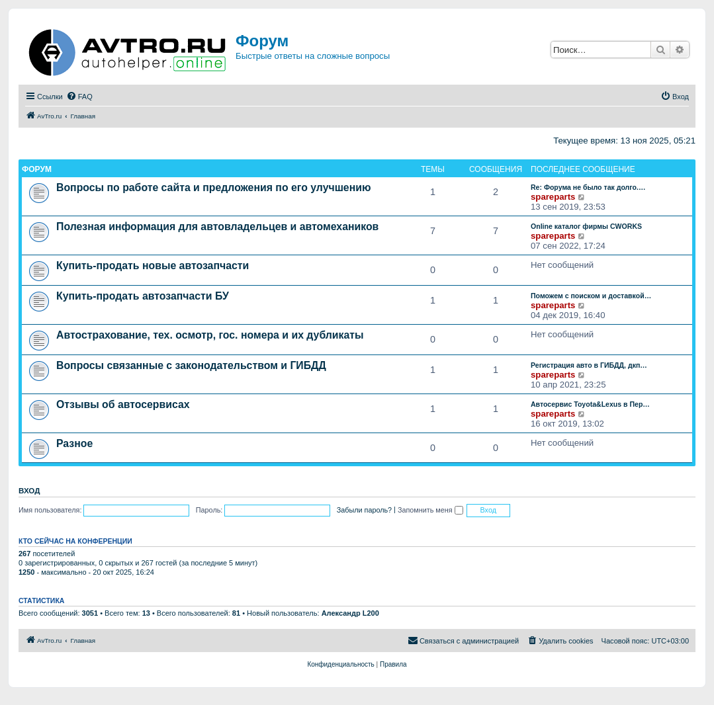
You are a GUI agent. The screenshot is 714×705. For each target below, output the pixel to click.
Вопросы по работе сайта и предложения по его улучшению (213, 187)
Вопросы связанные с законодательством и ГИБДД (191, 365)
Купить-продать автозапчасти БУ (142, 296)
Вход (29, 491)
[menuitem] (79, 96)
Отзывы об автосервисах (123, 404)
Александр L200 (350, 613)
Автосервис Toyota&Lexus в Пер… (590, 404)
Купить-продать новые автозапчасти (152, 265)
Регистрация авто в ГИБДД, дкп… (589, 365)
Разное (74, 443)
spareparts (553, 197)
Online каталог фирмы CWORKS (586, 226)
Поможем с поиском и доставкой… (591, 296)
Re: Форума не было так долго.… (588, 187)
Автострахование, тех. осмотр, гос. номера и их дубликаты (210, 335)
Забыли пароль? (364, 510)
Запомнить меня (430, 510)
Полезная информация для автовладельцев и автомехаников (217, 226)
